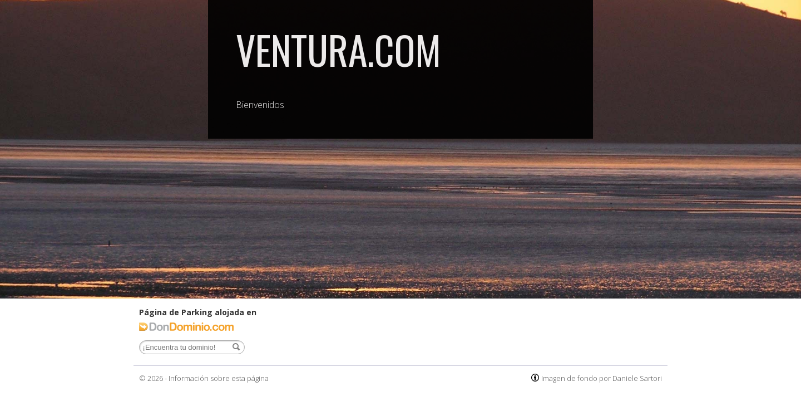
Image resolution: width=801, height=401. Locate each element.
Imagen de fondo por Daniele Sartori (601, 378)
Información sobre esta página (219, 378)
